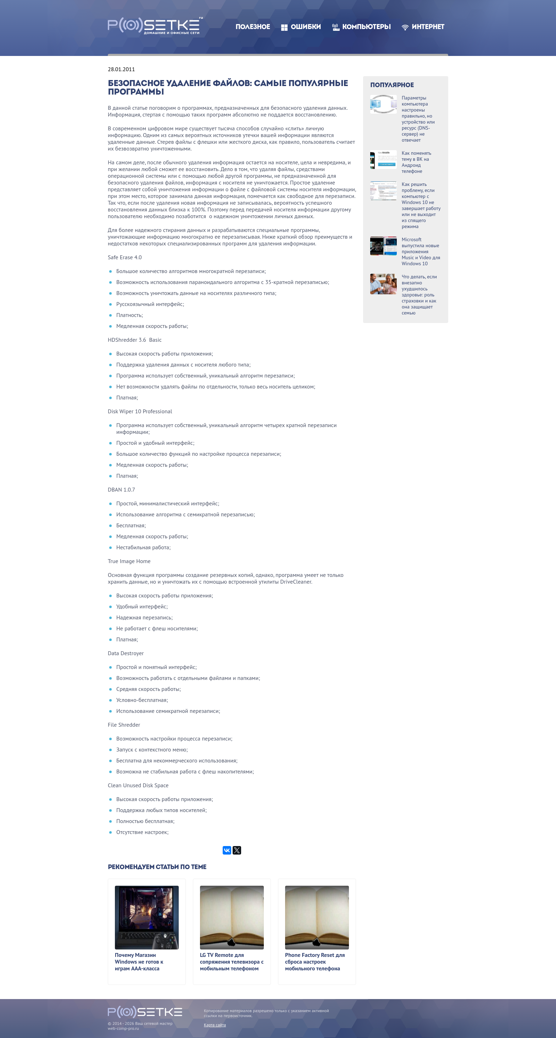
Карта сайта (215, 1024)
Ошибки (306, 27)
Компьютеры (366, 27)
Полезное (252, 27)
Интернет (428, 27)
